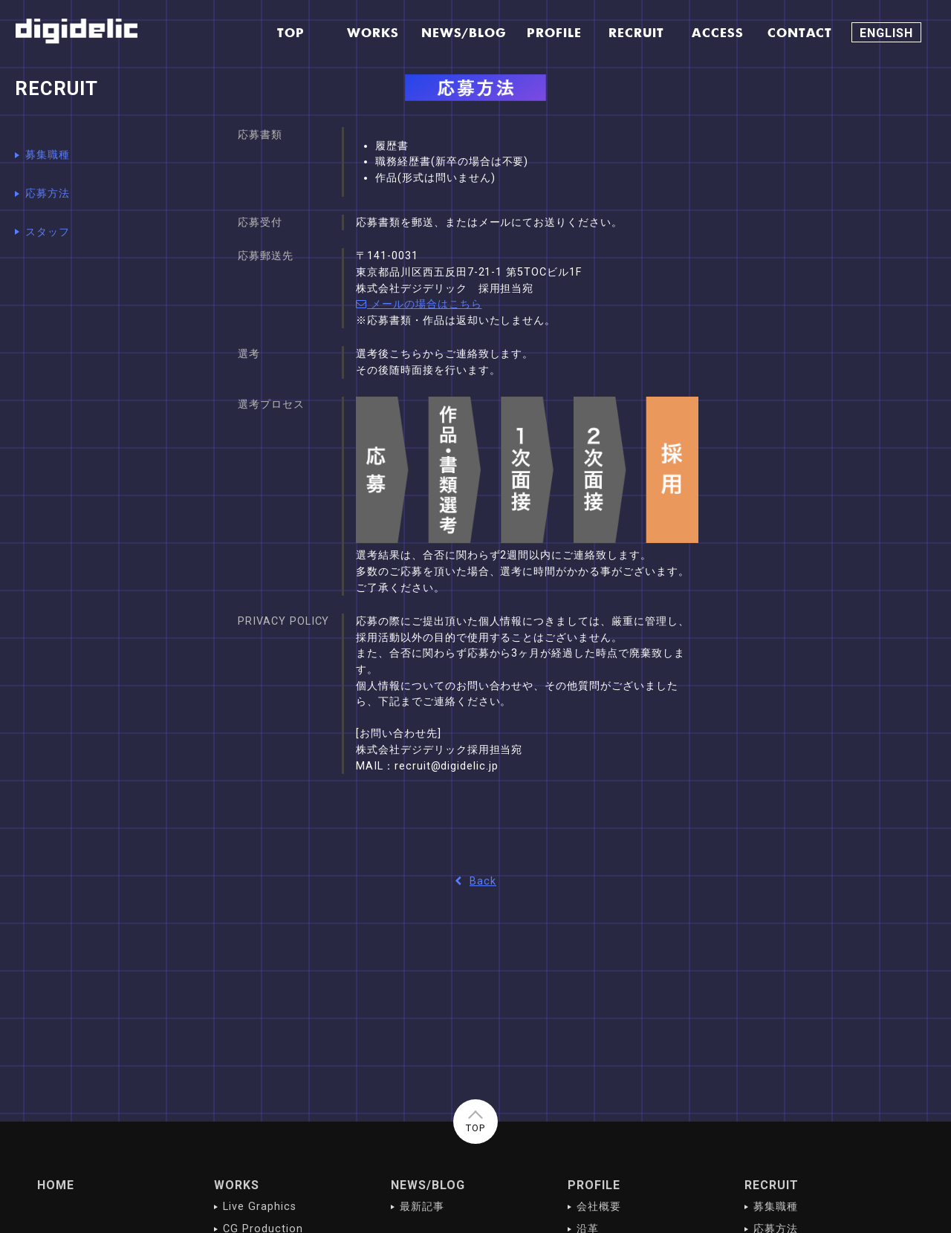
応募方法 (47, 193)
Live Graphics (259, 1206)
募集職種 (47, 155)
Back (475, 881)
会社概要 (599, 1206)
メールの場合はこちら (419, 304)
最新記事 (422, 1206)
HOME (55, 1185)
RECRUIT (771, 1185)
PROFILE (594, 1185)
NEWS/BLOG (428, 1185)
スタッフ (47, 232)
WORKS (236, 1185)
